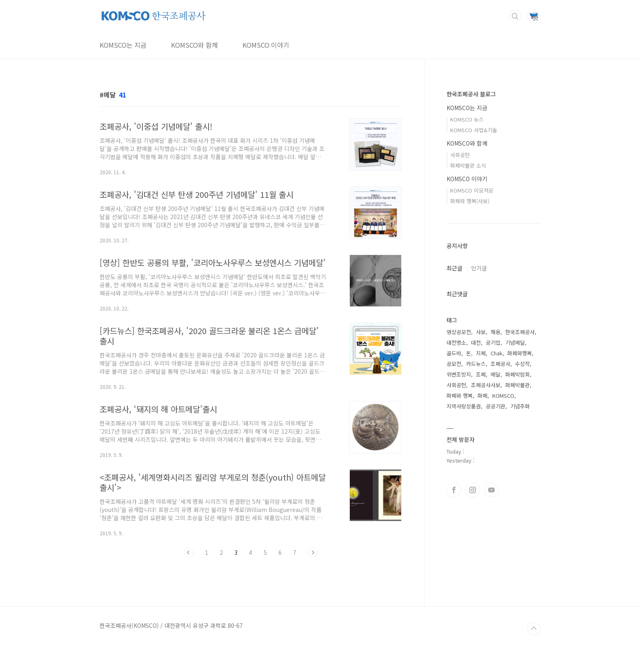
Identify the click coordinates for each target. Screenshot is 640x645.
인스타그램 (472, 490)
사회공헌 (460, 155)
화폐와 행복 (460, 395)
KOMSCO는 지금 (123, 45)
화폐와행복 (519, 353)
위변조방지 (459, 374)
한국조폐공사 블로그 (471, 94)
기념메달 (515, 342)
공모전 (454, 364)
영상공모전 (459, 332)
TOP (533, 628)
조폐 (481, 374)
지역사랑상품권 (464, 406)
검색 (515, 16)
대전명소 (456, 342)
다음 (313, 552)
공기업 (493, 342)
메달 (495, 374)
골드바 (454, 353)
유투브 (491, 490)
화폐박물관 (517, 385)
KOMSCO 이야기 (265, 45)
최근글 (454, 268)
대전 (476, 342)
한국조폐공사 (520, 332)
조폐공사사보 (485, 385)
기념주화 (520, 406)
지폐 (481, 353)
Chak (496, 353)
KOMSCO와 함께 (194, 45)
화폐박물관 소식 (468, 165)
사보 (481, 332)
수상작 (522, 364)
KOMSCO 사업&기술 (473, 130)
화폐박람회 (517, 374)
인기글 (479, 268)
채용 (495, 332)
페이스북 (454, 490)
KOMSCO (503, 395)
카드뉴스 (476, 364)
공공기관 (495, 406)
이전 (188, 552)
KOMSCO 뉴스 (467, 119)
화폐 (482, 395)
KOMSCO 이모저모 (471, 190)
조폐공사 (500, 364)
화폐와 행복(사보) (469, 201)
